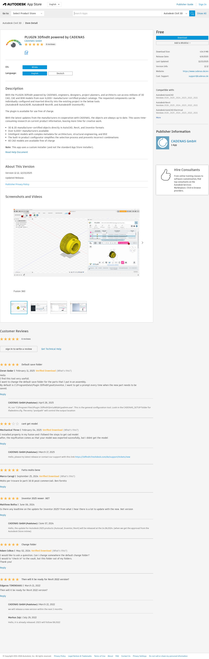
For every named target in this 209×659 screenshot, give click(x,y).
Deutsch (60, 73)
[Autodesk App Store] (22, 4)
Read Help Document (16, 152)
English (54, 4)
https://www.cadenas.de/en (195, 71)
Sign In (202, 4)
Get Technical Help (51, 349)
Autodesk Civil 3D (12, 23)
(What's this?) (64, 370)
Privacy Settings (140, 656)
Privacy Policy (60, 656)
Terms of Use (99, 656)
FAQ (117, 656)
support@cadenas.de (198, 76)
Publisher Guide (185, 4)
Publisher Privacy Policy (17, 184)
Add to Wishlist (182, 43)
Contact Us (125, 656)
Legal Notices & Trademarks (80, 656)
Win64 (35, 67)
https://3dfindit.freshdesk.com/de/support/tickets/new (102, 456)
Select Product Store (24, 13)
